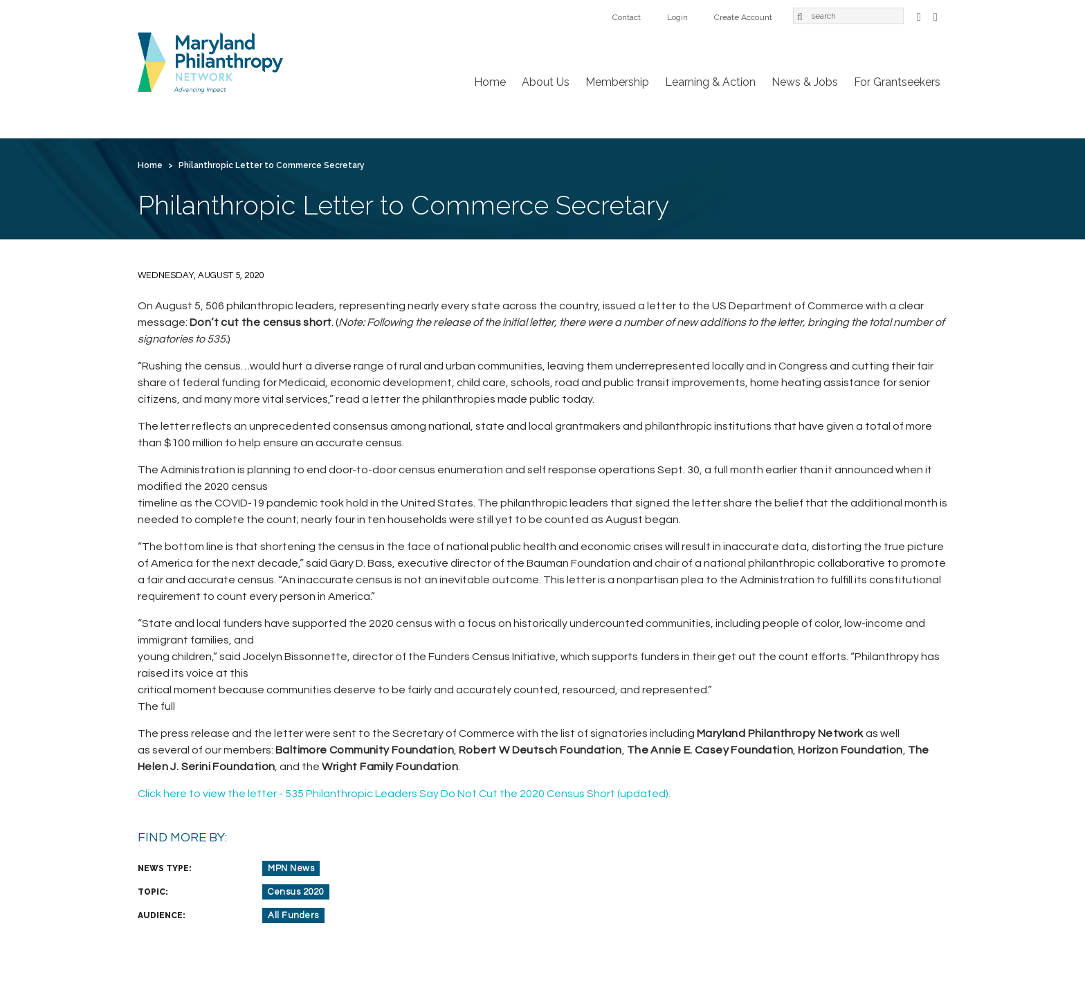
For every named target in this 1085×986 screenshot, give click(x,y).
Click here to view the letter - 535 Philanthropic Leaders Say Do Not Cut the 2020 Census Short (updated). (404, 793)
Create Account (743, 17)
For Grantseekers (897, 82)
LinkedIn (935, 15)
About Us (545, 82)
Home (490, 82)
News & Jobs (805, 82)
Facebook (919, 15)
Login (677, 17)
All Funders (293, 915)
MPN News (291, 868)
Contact (626, 17)
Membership (617, 82)
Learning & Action (710, 82)
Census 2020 (296, 892)
